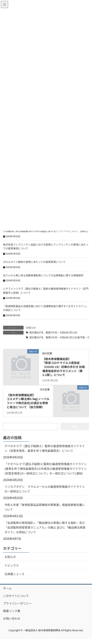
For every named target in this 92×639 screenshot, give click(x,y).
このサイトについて (16, 596)
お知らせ (31, 327)
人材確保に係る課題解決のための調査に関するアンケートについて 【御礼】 (46, 231)
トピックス (12, 565)
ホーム (7, 588)
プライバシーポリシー (17, 603)
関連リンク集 (11, 611)
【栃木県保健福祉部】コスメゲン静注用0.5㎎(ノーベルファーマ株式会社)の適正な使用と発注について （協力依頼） (28, 401)
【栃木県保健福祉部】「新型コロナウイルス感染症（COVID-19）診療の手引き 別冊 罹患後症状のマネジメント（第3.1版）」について (63, 367)
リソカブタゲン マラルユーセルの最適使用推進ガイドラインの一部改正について (45, 489)
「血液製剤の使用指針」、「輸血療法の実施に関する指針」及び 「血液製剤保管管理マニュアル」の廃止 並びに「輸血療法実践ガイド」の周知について (45, 527)
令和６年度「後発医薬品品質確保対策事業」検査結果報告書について (45, 507)
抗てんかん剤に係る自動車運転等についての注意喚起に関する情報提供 (43, 275)
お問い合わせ (11, 618)
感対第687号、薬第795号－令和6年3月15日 (53, 332)
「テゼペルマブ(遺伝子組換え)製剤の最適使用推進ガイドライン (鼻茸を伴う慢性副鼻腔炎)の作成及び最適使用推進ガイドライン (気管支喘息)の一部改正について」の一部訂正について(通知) (46, 468)
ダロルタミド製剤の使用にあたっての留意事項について (34, 262)
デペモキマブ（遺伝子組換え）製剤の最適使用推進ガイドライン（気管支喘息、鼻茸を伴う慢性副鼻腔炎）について (45, 448)
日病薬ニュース (14, 574)
